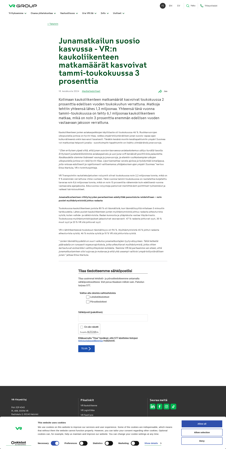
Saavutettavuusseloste (204, 431)
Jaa (163, 91)
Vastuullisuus (69, 13)
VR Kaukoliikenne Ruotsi (92, 424)
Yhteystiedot (208, 5)
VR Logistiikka (88, 410)
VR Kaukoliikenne (89, 405)
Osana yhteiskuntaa (43, 13)
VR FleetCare (87, 415)
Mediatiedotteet (91, 91)
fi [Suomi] (163, 5)
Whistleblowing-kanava (92, 434)
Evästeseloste (208, 427)
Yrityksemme (17, 13)
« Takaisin (52, 23)
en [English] (170, 5)
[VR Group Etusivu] (23, 5)
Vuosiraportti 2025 (90, 429)
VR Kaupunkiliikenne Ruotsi (94, 420)
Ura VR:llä (89, 13)
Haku (190, 5)
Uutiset (118, 13)
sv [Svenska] (178, 5)
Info (105, 13)
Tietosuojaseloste (206, 423)
